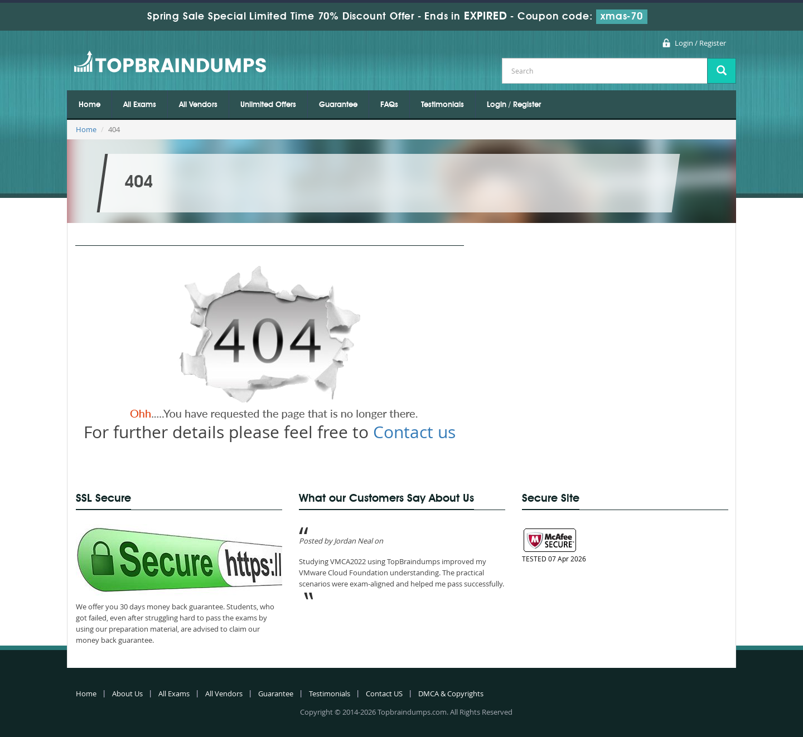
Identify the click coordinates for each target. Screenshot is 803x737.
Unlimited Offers (268, 105)
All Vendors (198, 105)
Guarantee (338, 105)
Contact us (414, 432)
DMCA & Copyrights (450, 693)
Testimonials (442, 105)
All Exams (139, 105)
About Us (127, 693)
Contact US (384, 693)
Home (89, 105)
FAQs (389, 105)
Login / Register (700, 43)
